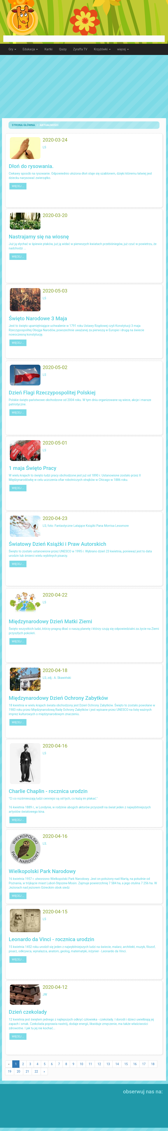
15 (126, 1064)
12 (99, 1064)
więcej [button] (123, 49)
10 (81, 1064)
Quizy (62, 49)
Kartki (48, 49)
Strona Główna (23, 125)
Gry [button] (12, 49)
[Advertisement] (84, 86)
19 (9, 1071)
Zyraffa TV (80, 49)
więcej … (18, 186)
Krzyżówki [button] (102, 49)
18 (152, 1064)
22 (36, 1071)
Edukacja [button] (30, 49)
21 (27, 1071)
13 (108, 1064)
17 (144, 1064)
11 (90, 1064)
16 (135, 1064)
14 (117, 1064)
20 (18, 1071)
